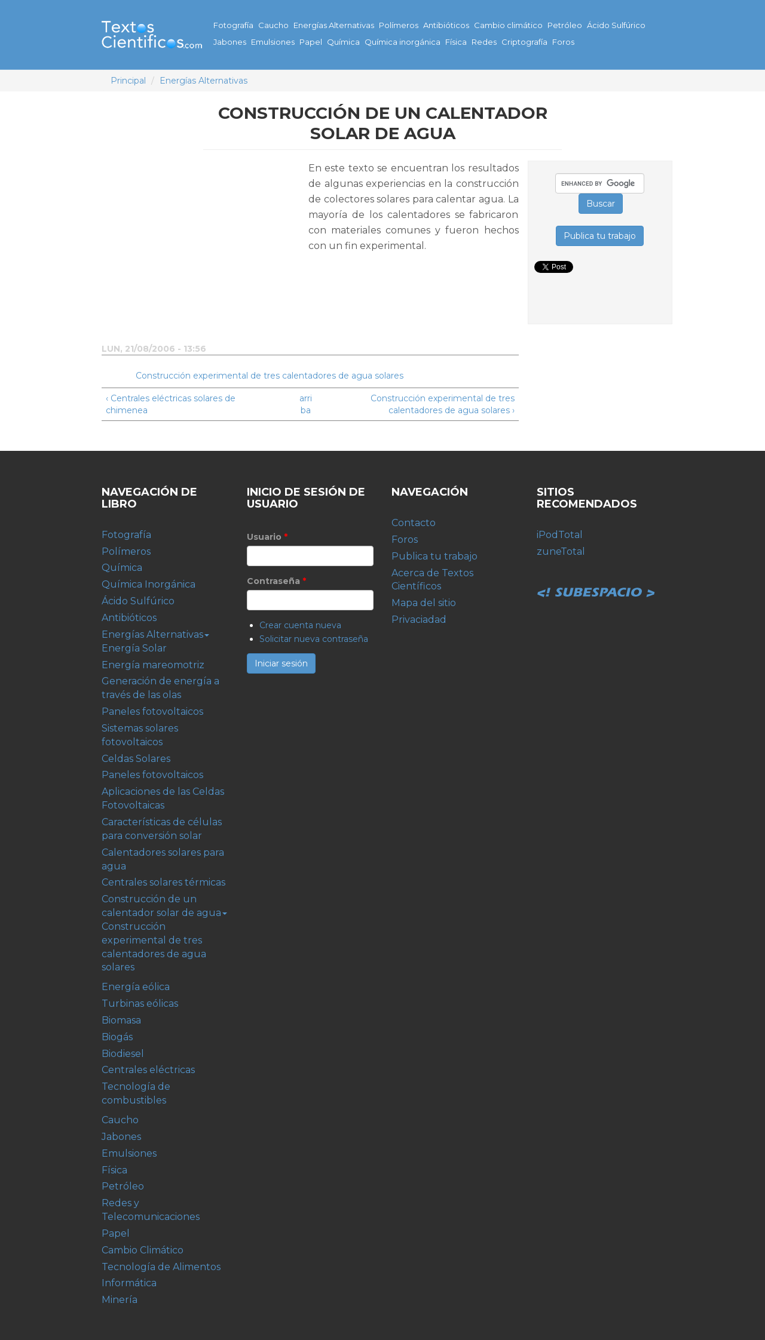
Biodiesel (123, 1053)
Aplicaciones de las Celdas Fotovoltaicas (163, 798)
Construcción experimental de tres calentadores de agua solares (269, 375)
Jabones (229, 42)
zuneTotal (561, 551)
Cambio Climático (142, 1250)
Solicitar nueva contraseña (313, 639)
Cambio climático (508, 25)
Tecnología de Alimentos (161, 1267)
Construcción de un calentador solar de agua (164, 905)
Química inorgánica (402, 42)
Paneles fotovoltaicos (152, 711)
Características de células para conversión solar (162, 828)
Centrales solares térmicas (163, 882)
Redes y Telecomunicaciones (151, 1209)
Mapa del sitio (423, 602)
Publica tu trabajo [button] (600, 235)
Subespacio (596, 579)
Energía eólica (136, 986)
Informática (129, 1283)
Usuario (267, 536)
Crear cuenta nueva (300, 625)
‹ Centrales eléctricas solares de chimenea (170, 404)
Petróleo (564, 25)
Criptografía (524, 42)
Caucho (273, 25)
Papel (310, 42)
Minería (119, 1299)
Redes (484, 42)
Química (343, 42)
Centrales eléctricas (148, 1069)
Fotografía (233, 25)
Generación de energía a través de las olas (160, 687)
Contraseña (276, 581)
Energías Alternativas (333, 25)
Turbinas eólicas (140, 1003)
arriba (305, 404)
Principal (128, 80)
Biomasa (121, 1020)
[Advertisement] (202, 244)
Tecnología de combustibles (136, 1093)
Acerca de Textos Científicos (432, 579)
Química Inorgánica (148, 584)
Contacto (413, 522)
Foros (563, 42)
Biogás (117, 1037)
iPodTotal (560, 534)
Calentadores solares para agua (163, 859)
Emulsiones (273, 42)
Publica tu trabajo (434, 556)
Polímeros (398, 25)
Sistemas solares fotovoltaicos (140, 735)
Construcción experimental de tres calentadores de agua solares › (443, 404)
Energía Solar (134, 648)
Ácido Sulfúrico (616, 25)
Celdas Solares (136, 758)
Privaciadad (418, 619)
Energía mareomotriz (153, 665)
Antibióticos (446, 25)
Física (456, 42)
